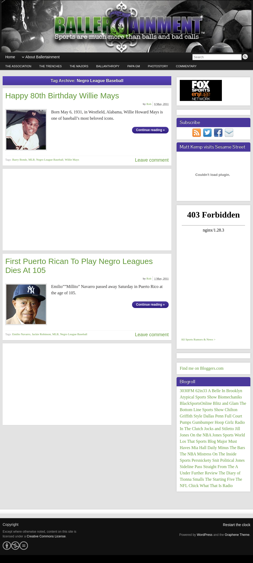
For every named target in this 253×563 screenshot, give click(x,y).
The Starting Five (220, 479)
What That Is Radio (216, 485)
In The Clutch (191, 428)
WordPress (204, 535)
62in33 (201, 390)
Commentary (186, 66)
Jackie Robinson (41, 334)
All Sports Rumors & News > (198, 339)
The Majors (79, 66)
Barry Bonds (19, 159)
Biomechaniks (230, 397)
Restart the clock (236, 525)
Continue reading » (150, 130)
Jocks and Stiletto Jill (222, 428)
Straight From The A (220, 466)
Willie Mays (72, 159)
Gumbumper (203, 422)
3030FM (187, 390)
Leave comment (152, 160)
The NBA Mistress (195, 454)
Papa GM (133, 66)
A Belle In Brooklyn (225, 390)
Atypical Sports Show (198, 397)
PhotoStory (158, 66)
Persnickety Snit (205, 460)
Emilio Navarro (21, 334)
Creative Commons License (46, 536)
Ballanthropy (107, 66)
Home (10, 57)
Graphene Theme (237, 535)
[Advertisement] (87, 210)
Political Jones (232, 460)
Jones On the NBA (195, 435)
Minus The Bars (231, 447)
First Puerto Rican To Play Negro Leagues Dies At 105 (79, 266)
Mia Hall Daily (204, 447)
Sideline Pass (191, 466)
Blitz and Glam (226, 403)
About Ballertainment (42, 57)
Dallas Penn (213, 416)
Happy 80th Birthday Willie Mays (62, 95)
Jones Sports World (228, 435)
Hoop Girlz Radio (230, 422)
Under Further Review (199, 473)
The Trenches (50, 66)
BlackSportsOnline (196, 403)
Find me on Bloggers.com (201, 368)
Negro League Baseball (49, 159)
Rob (149, 103)
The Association (18, 66)
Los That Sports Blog (198, 441)
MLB (31, 159)
